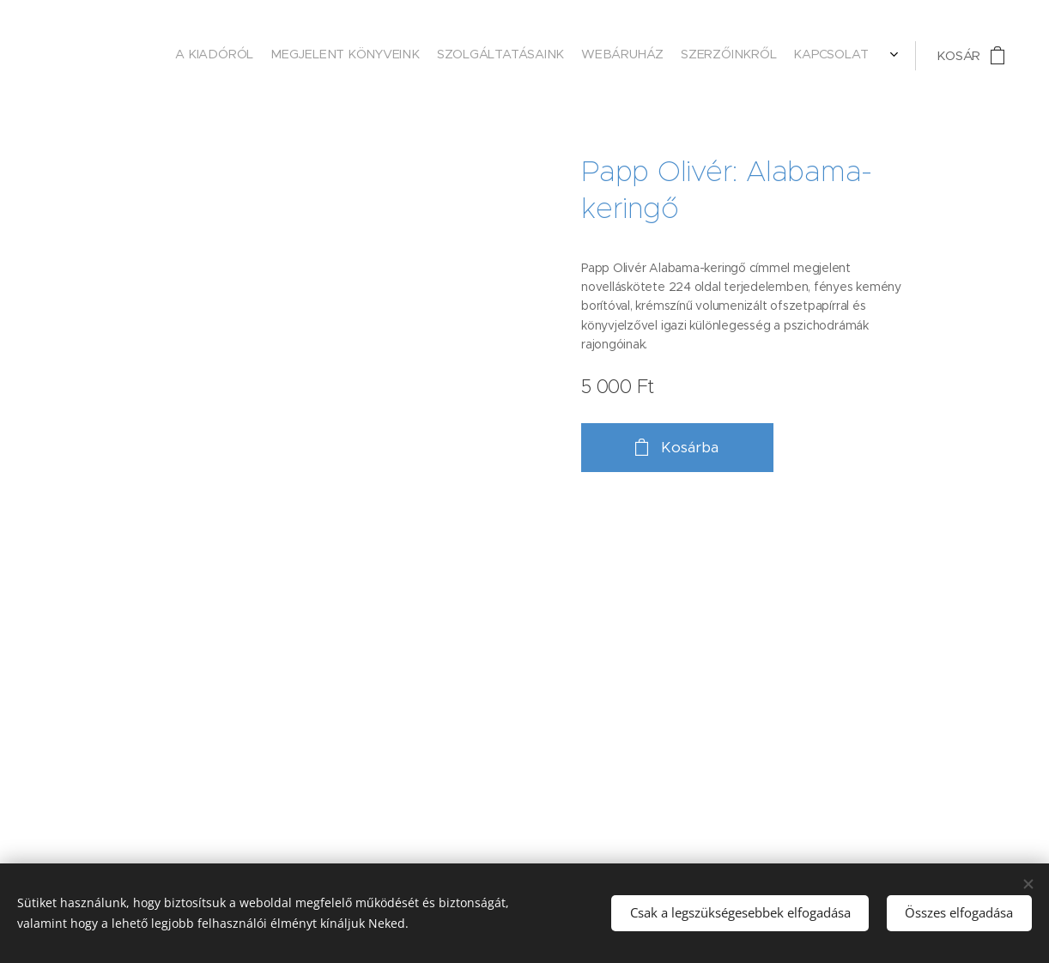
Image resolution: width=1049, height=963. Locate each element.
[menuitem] (762, 55)
